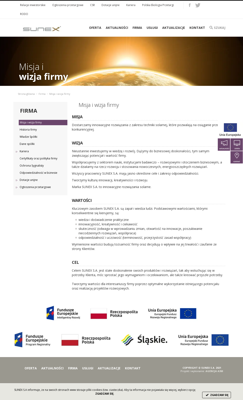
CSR (92, 5)
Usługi (152, 27)
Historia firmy (28, 129)
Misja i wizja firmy (31, 122)
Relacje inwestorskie (33, 5)
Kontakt (197, 27)
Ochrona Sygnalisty (32, 165)
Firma (137, 27)
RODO (24, 14)
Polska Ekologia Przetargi (158, 5)
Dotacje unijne (111, 5)
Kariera (130, 5)
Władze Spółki (28, 137)
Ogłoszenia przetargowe (67, 5)
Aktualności (117, 27)
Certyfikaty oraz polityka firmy (38, 158)
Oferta (31, 368)
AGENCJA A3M (214, 371)
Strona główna (26, 93)
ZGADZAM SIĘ (216, 395)
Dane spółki (27, 144)
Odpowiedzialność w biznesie (38, 173)
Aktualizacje (173, 27)
